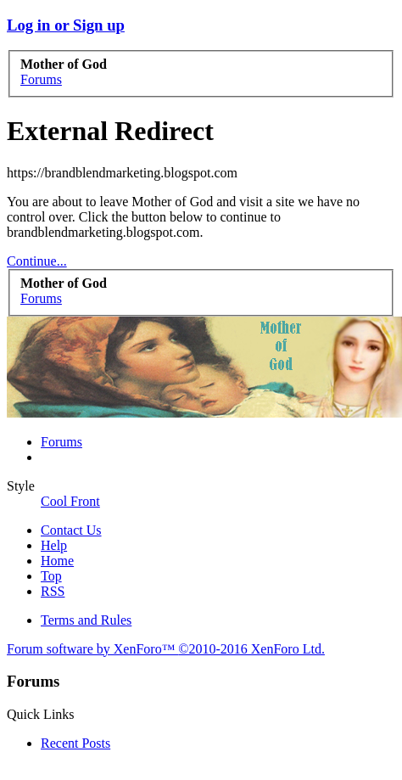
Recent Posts (75, 743)
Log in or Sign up (66, 25)
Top (51, 576)
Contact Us (71, 530)
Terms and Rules (86, 620)
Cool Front (70, 501)
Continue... (37, 261)
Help (54, 545)
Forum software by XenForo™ (166, 649)
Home (57, 560)
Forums (61, 442)
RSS (52, 591)
